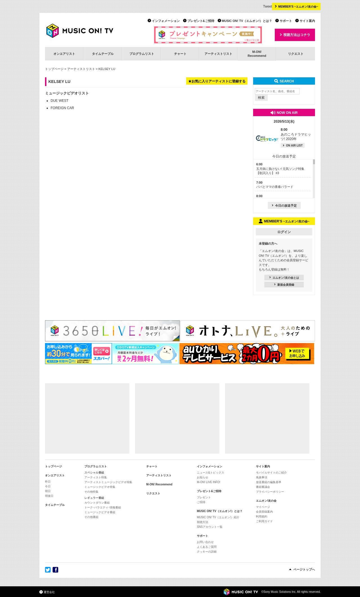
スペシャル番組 (94, 472)
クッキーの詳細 (207, 551)
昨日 (48, 481)
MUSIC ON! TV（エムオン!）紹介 (218, 517)
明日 (48, 491)
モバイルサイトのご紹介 (271, 472)
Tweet (267, 6)
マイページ (263, 506)
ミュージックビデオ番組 (99, 512)
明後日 (49, 495)
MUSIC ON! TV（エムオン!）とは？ (247, 20)
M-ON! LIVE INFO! (208, 482)
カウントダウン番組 (97, 502)
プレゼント (204, 497)
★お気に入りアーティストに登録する (217, 81)
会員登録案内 (264, 511)
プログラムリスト (141, 53)
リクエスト (295, 53)
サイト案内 (307, 20)
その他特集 (91, 491)
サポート (286, 20)
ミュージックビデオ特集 (99, 486)
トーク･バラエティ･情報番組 (102, 507)
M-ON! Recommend (159, 484)
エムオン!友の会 (266, 500)
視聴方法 (202, 522)
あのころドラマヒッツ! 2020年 (296, 134)
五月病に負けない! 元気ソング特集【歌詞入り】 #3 (280, 169)
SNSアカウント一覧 (209, 526)
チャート (180, 53)
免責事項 (261, 477)
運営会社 (49, 592)
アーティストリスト (218, 53)
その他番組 (91, 517)
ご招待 (201, 502)
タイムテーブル (103, 53)
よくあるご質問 (207, 546)
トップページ (54, 69)
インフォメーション (166, 20)
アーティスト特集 (95, 477)
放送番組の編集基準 (268, 482)
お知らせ (202, 477)
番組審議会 (263, 486)
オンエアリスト (64, 53)
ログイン (284, 232)
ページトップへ (304, 569)
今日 (48, 486)
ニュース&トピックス (210, 472)
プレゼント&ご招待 (200, 20)
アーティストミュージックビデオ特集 (108, 482)
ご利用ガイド (264, 521)
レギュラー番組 (94, 497)
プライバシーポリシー (270, 491)
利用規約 (261, 516)
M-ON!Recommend (257, 53)
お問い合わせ (205, 542)
